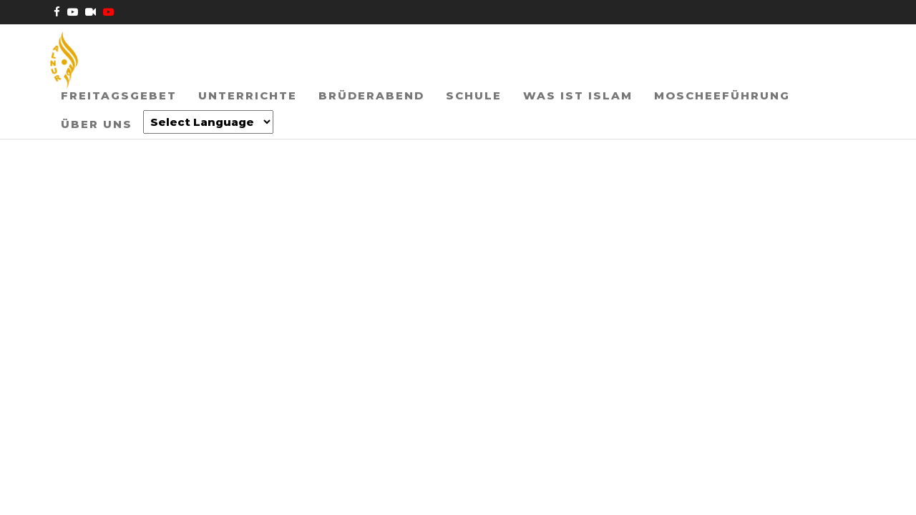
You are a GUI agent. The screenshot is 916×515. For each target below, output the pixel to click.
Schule (449, 117)
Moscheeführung (683, 117)
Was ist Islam (545, 117)
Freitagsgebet (115, 117)
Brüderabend (353, 117)
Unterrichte (236, 117)
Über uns (801, 117)
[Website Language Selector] (115, 165)
